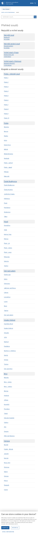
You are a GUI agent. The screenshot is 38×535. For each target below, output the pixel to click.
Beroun (6, 131)
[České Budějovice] (19, 181)
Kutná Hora (7, 145)
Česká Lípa (7, 274)
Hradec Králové (8, 328)
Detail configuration (8, 531)
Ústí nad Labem (8, 315)
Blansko (6, 377)
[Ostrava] (19, 441)
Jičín (5, 337)
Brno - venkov (8, 386)
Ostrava (6, 476)
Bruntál (6, 445)
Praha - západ (8, 167)
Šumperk (6, 485)
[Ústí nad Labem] (19, 271)
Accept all (5, 527)
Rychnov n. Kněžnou (10, 351)
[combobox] (19, 17)
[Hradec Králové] (19, 320)
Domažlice (7, 225)
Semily (6, 355)
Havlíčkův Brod (8, 324)
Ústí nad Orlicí (8, 369)
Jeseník (6, 453)
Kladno (6, 136)
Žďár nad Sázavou (9, 436)
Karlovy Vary (7, 234)
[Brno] (19, 374)
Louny (6, 301)
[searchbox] (19, 17)
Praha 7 (6, 104)
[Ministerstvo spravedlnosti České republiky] (9, 3)
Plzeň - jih (7, 243)
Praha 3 (6, 86)
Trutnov (6, 364)
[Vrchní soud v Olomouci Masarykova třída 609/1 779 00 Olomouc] (19, 63)
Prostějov (7, 409)
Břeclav (6, 391)
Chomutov (7, 283)
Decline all (15, 527)
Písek (5, 203)
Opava (6, 471)
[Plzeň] (19, 222)
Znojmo (6, 431)
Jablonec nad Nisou (10, 288)
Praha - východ (8, 163)
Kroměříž (6, 404)
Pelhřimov (7, 198)
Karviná (6, 458)
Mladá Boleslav (8, 154)
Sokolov (6, 261)
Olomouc (6, 467)
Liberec (6, 292)
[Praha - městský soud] (19, 74)
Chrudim (6, 333)
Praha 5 (6, 95)
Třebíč (6, 413)
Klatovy (6, 239)
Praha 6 (6, 100)
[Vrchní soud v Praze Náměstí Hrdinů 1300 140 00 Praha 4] (19, 54)
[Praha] (19, 123)
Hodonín (6, 395)
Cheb (5, 230)
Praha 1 (6, 77)
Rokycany (7, 257)
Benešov (6, 127)
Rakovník (6, 176)
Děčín (5, 279)
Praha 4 (6, 91)
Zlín (5, 427)
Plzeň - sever (8, 252)
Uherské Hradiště (9, 418)
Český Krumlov (8, 189)
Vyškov (6, 422)
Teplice (6, 310)
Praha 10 (6, 118)
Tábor (5, 216)
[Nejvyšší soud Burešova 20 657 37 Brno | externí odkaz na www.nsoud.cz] (19, 37)
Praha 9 (6, 113)
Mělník (6, 149)
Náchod (6, 342)
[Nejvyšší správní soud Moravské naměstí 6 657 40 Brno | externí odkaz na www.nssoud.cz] (19, 46)
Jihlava (6, 400)
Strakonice (7, 212)
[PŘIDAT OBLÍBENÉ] (6, 8)
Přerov (6, 480)
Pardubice (7, 346)
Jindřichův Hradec (9, 194)
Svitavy (6, 359)
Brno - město (8, 382)
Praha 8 (6, 109)
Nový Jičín (7, 462)
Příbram (6, 172)
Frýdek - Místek (8, 449)
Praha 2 (6, 82)
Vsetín (6, 489)
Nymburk (6, 158)
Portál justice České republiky (8, 12)
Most (5, 306)
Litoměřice (7, 297)
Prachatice (7, 207)
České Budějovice (9, 185)
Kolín (5, 140)
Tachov (6, 266)
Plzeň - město (8, 248)
